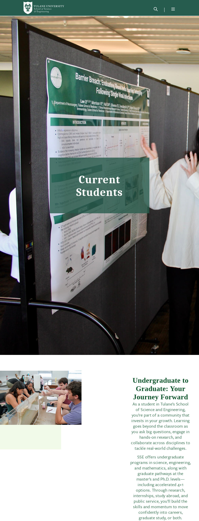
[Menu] (173, 9)
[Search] (155, 10)
